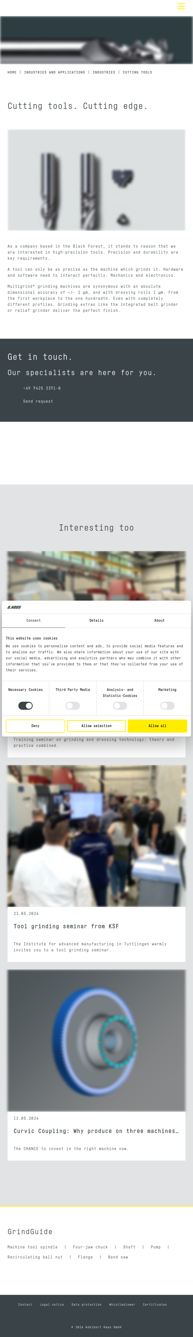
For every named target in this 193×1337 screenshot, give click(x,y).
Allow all (158, 726)
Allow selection (96, 726)
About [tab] (159, 620)
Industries (104, 72)
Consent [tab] (33, 620)
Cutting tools (137, 72)
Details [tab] (96, 620)
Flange (85, 1257)
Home (12, 72)
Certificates (155, 1304)
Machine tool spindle (33, 1247)
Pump (156, 1247)
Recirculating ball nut (35, 1257)
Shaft (129, 1247)
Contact (25, 1304)
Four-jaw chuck (90, 1247)
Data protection (87, 1304)
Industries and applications (54, 72)
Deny (35, 726)
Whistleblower (122, 1304)
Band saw (118, 1257)
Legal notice (52, 1304)
